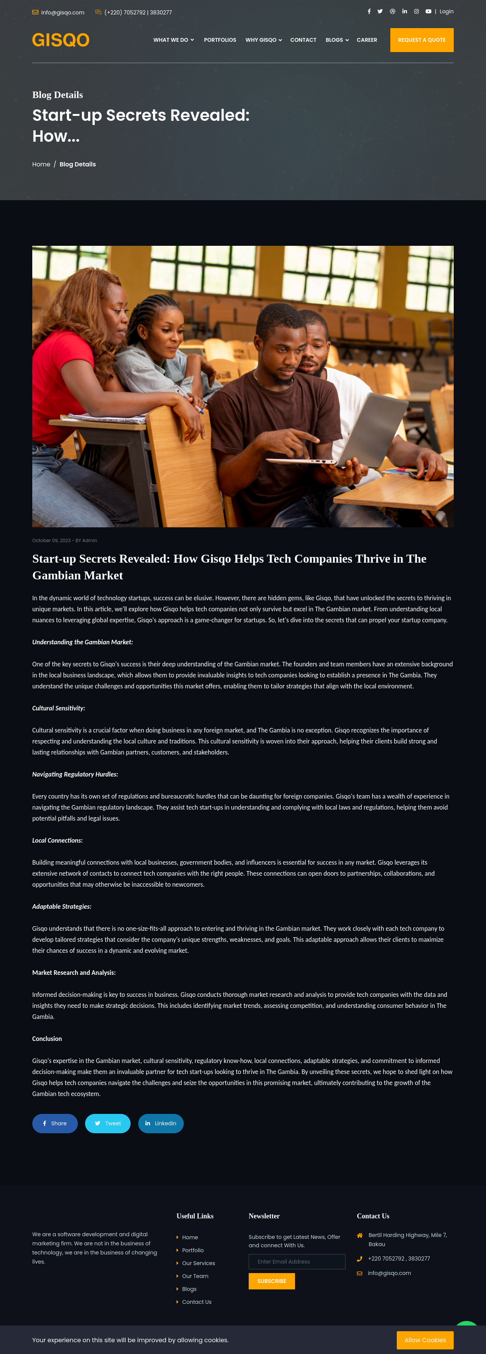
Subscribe (271, 1281)
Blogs (189, 1289)
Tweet (108, 1123)
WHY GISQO (261, 40)
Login (447, 11)
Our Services (198, 1263)
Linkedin (161, 1123)
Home (41, 164)
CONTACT (303, 40)
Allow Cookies (425, 1340)
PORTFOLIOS (220, 40)
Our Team (195, 1276)
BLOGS (334, 40)
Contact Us (196, 1302)
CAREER (367, 40)
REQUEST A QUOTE (422, 40)
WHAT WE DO (173, 40)
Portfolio (193, 1250)
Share (54, 1123)
